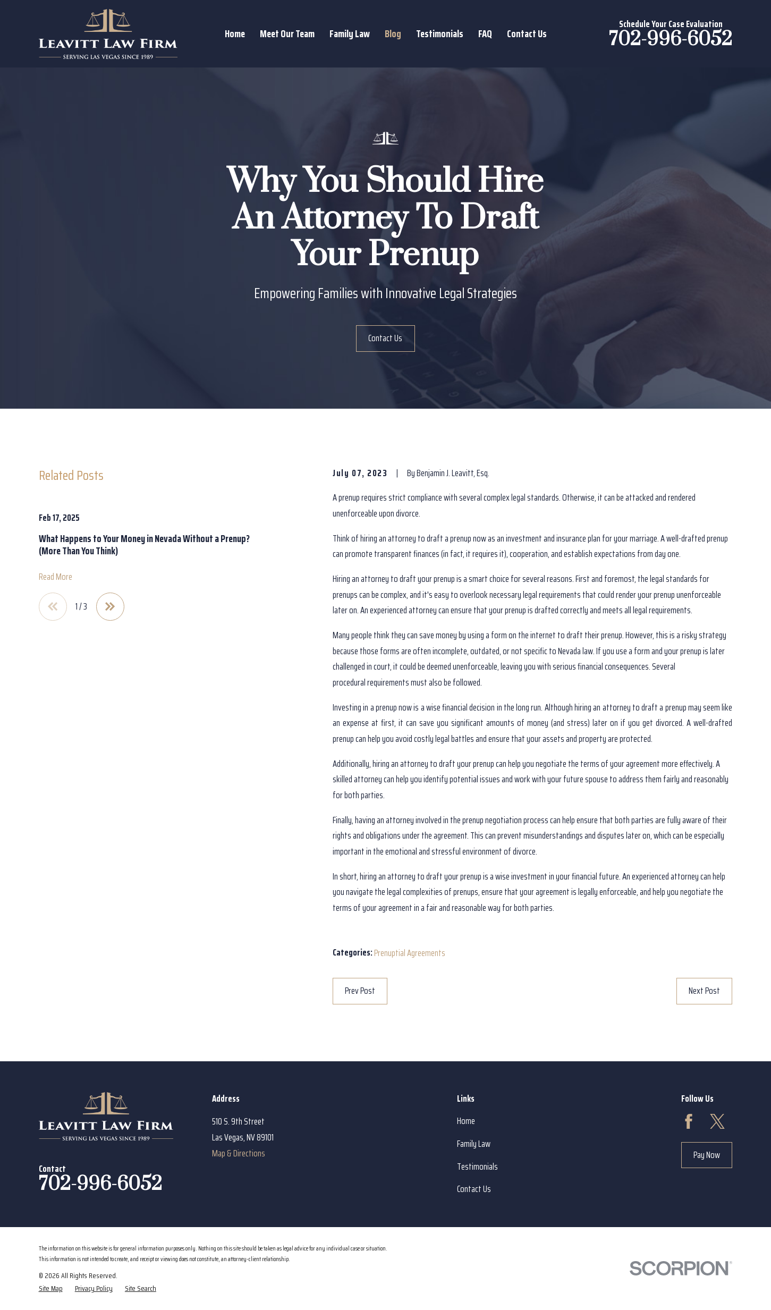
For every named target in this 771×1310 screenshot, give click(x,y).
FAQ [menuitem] (485, 33)
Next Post (704, 991)
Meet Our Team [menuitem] (287, 33)
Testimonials (477, 1166)
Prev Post (360, 991)
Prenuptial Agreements (409, 953)
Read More (55, 576)
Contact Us (385, 338)
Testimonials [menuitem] (439, 33)
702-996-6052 (670, 40)
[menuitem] (51, 1288)
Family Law (473, 1144)
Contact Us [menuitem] (527, 33)
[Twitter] (717, 1121)
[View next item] (110, 607)
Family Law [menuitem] (349, 33)
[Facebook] (688, 1121)
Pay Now (706, 1155)
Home (466, 1121)
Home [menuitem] (235, 33)
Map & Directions (238, 1153)
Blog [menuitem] (393, 33)
